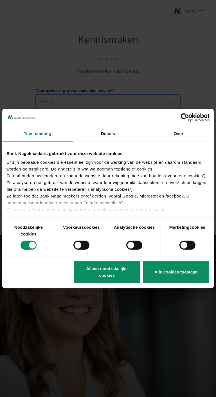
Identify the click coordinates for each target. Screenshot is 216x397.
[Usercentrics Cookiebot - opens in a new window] (185, 117)
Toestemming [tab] (37, 133)
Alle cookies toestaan (175, 272)
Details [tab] (108, 133)
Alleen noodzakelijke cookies (107, 272)
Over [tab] (178, 133)
